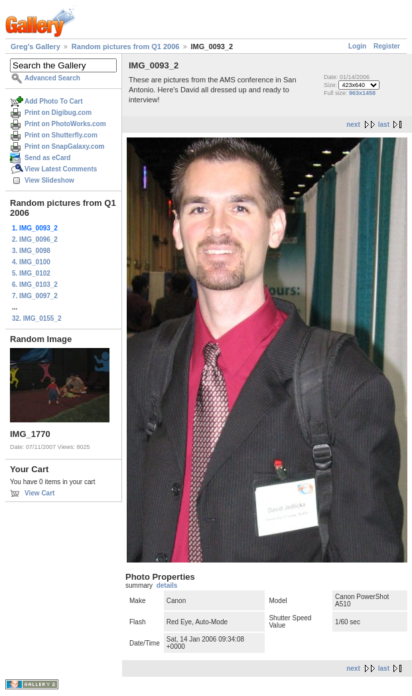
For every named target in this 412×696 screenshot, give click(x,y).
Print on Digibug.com (58, 112)
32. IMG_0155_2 (37, 318)
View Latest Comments (61, 169)
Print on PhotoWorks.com (65, 124)
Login (357, 46)
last (383, 124)
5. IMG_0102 (31, 273)
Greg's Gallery (35, 46)
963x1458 (362, 93)
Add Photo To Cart (54, 101)
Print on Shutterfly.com (61, 135)
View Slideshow (49, 180)
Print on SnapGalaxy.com (64, 146)
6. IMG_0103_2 (35, 284)
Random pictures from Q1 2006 (126, 46)
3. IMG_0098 (31, 250)
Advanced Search (52, 78)
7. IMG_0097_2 (35, 296)
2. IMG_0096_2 (35, 239)
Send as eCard (47, 157)
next (353, 124)
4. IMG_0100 (31, 262)
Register (387, 46)
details (167, 585)
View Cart (39, 493)
